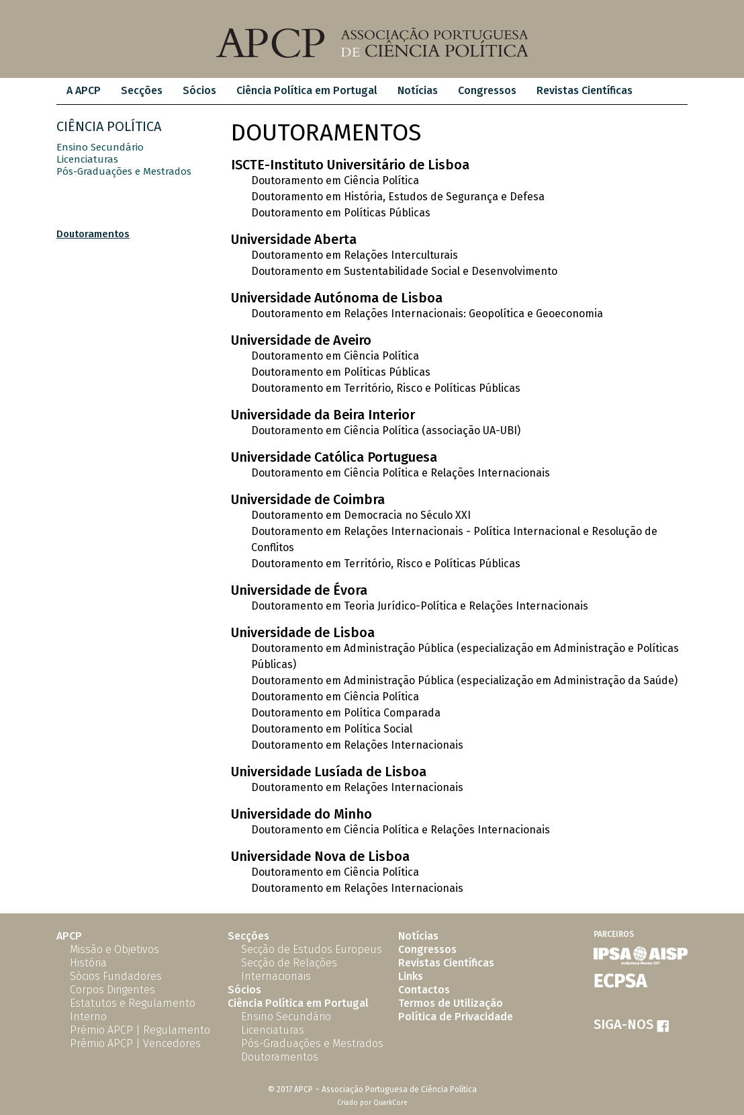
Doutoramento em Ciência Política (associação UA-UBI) (385, 430)
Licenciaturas (87, 159)
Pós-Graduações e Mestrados (123, 171)
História (88, 962)
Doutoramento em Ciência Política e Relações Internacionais (400, 472)
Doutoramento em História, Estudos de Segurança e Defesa (398, 196)
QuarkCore (390, 1103)
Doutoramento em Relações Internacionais (357, 745)
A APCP (83, 90)
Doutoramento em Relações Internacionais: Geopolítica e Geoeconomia (427, 313)
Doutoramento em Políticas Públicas (340, 212)
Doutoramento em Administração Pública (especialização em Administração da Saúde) (464, 680)
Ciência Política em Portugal (306, 90)
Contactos (424, 989)
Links (410, 976)
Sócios (199, 90)
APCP (69, 936)
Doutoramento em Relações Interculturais (354, 255)
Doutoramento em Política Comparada (345, 712)
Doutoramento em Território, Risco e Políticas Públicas (385, 388)
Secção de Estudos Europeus (311, 949)
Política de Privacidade (455, 1016)
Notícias (418, 90)
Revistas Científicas (585, 90)
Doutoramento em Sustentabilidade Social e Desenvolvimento (404, 271)
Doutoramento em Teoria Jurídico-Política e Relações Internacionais (419, 606)
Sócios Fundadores (116, 976)
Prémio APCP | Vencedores (135, 1043)
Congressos (487, 90)
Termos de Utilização (450, 1003)
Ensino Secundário (100, 147)
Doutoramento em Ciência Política (335, 180)
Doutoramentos (93, 234)
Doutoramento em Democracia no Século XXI (361, 515)
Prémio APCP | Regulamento (140, 1030)
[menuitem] (83, 91)
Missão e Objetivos (114, 949)
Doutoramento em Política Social (331, 728)
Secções (141, 90)
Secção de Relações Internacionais (289, 969)
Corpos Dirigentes (112, 989)
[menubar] (349, 91)
